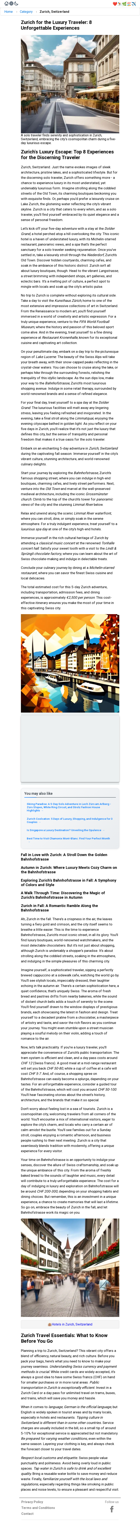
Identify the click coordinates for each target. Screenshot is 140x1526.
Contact (27, 1514)
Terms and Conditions (38, 1508)
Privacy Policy (32, 1502)
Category (26, 12)
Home (8, 12)
